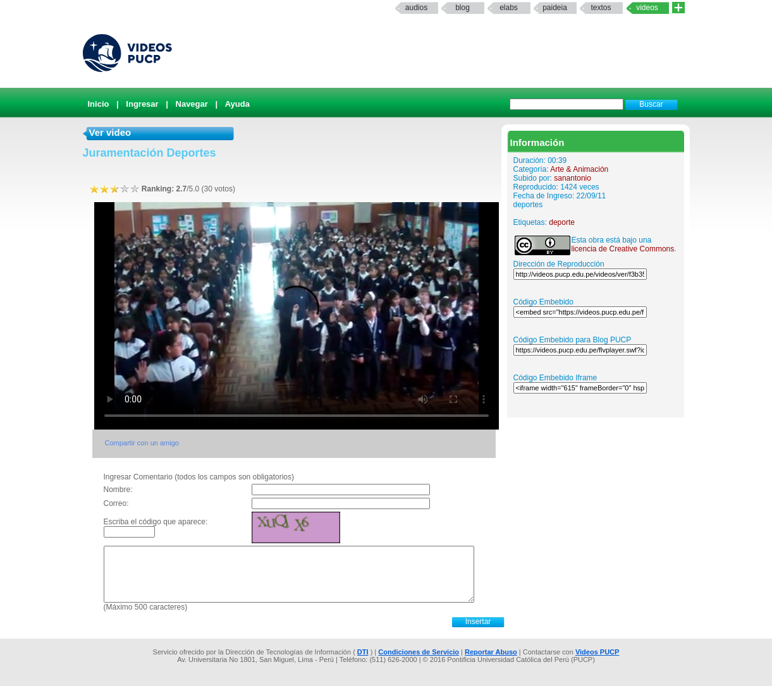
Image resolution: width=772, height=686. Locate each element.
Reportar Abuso (491, 652)
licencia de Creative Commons (623, 248)
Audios (416, 7)
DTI (363, 652)
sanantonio (572, 178)
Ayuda (237, 104)
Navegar (192, 104)
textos (601, 7)
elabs (508, 7)
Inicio (98, 104)
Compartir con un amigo (142, 443)
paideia (554, 7)
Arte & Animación (579, 169)
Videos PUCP (597, 652)
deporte (562, 222)
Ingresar (142, 104)
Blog (462, 7)
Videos (647, 7)
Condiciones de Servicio (418, 652)
